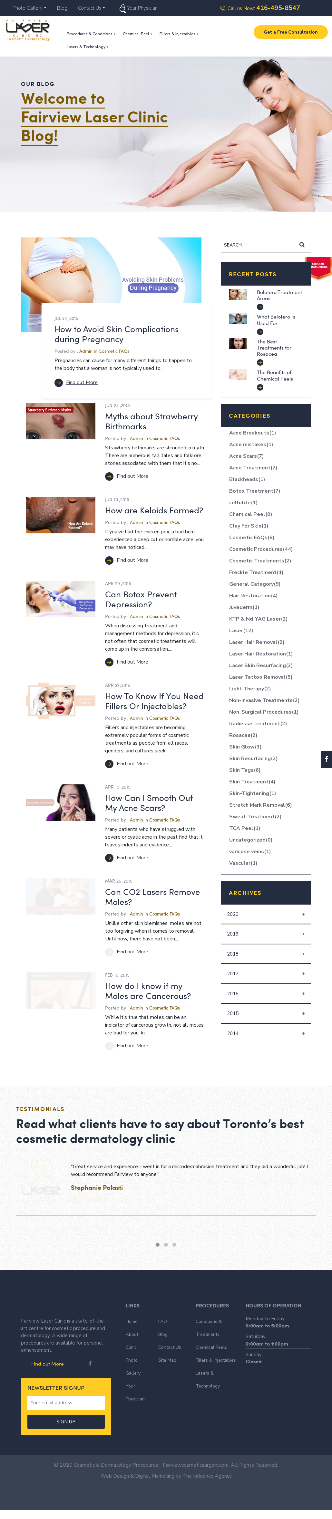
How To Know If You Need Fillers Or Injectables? (154, 700)
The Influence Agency (207, 1484)
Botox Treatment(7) (254, 491)
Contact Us (89, 8)
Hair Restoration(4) (253, 595)
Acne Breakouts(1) (252, 432)
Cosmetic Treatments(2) (260, 560)
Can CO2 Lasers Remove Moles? (152, 896)
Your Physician (142, 8)
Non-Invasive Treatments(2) (264, 700)
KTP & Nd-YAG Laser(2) (258, 619)
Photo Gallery (28, 8)
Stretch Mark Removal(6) (260, 805)
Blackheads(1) (247, 479)
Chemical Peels (211, 1347)
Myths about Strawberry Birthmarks (151, 421)
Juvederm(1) (244, 607)
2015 (233, 1013)
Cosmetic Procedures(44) (261, 549)
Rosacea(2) (243, 735)
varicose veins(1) (250, 851)
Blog (62, 8)
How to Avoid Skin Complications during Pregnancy (116, 333)
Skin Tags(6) (245, 770)
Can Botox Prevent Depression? (141, 599)
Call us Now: (260, 8)
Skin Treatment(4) (252, 781)
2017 (233, 973)
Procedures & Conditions (91, 34)
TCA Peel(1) (244, 828)
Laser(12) (241, 630)
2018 (233, 954)
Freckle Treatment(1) (256, 572)
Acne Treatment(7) (253, 467)
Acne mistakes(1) (251, 444)
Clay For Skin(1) (249, 525)
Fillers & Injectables (179, 34)
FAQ (162, 1321)
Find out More (76, 382)
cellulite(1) (243, 502)
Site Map (167, 1360)
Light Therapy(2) (250, 688)
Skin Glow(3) (245, 746)
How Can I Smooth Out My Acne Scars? (149, 802)
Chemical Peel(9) (250, 514)
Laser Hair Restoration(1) (261, 653)
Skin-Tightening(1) (252, 793)
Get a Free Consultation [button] (291, 32)
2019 (233, 934)
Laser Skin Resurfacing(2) (261, 665)
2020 (233, 914)
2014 (233, 1033)
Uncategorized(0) (251, 839)
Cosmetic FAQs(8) (252, 537)
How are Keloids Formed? (154, 510)
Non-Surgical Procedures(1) (264, 712)
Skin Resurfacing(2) (253, 758)
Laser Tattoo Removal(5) (261, 677)
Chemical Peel (138, 34)
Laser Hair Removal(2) (257, 642)
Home (132, 1321)
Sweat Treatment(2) (255, 816)
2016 (233, 993)
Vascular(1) (243, 863)
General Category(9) (255, 584)
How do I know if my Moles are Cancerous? (148, 990)
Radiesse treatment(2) (258, 723)
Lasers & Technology (88, 46)
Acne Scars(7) (246, 456)
